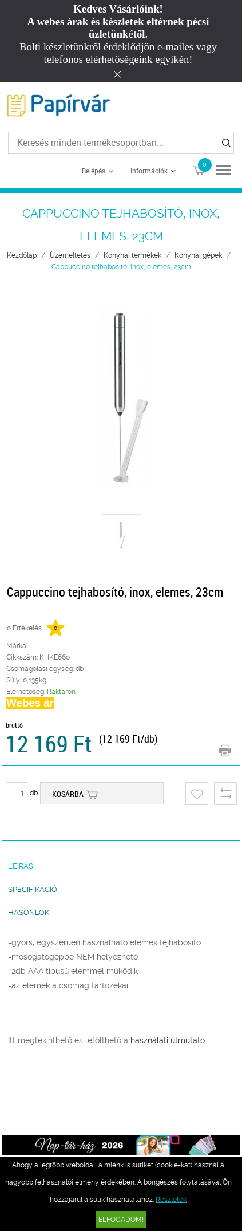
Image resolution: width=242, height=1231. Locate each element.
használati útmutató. (168, 1040)
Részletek (171, 1200)
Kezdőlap (22, 255)
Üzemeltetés (70, 255)
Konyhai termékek (132, 255)
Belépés (93, 170)
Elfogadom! (121, 1220)
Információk (149, 170)
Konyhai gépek (198, 255)
